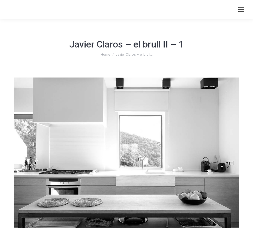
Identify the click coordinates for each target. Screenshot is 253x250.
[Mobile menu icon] (241, 9)
